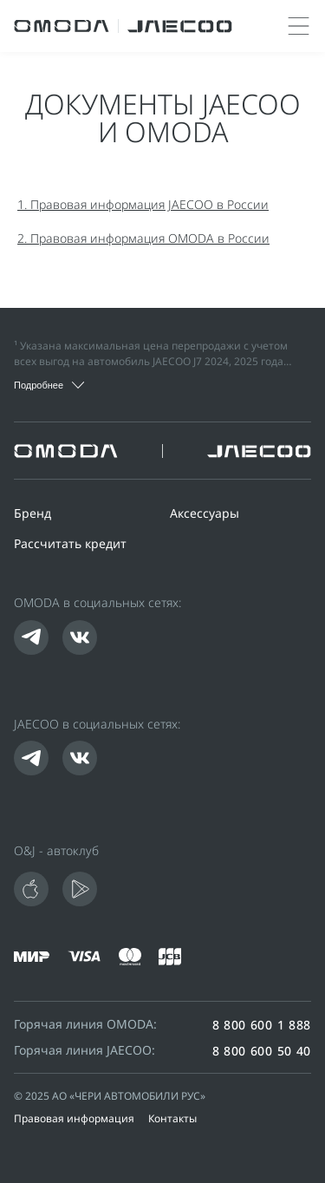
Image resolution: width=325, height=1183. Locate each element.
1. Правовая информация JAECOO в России (143, 205)
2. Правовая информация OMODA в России (143, 239)
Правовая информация (74, 1120)
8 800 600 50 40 (262, 1051)
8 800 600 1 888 (262, 1025)
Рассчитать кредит (70, 545)
